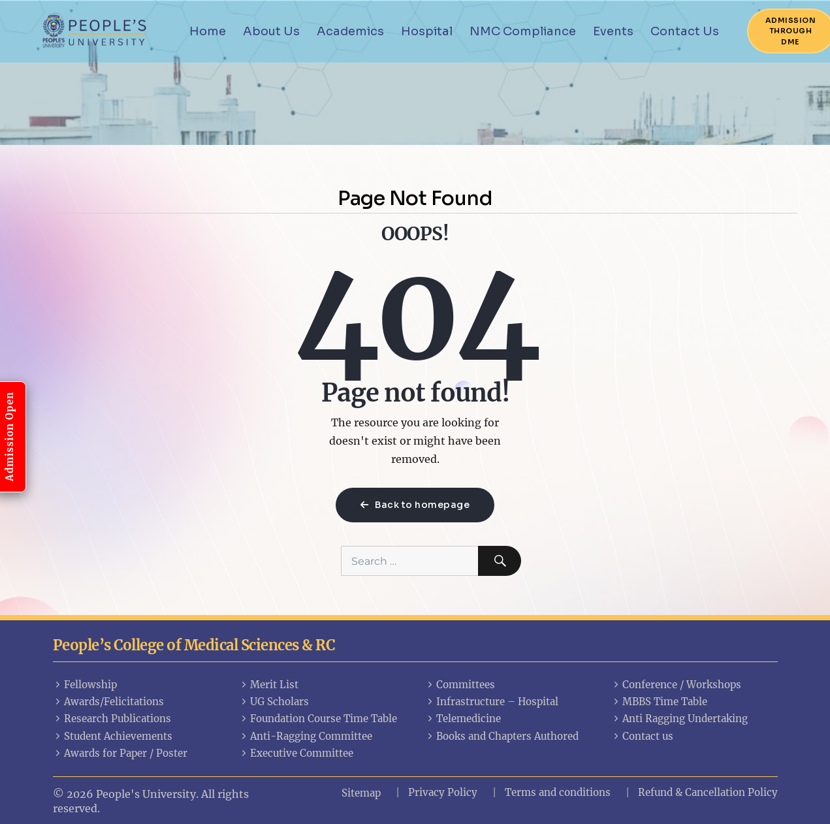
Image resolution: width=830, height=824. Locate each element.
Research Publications (112, 718)
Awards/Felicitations (109, 701)
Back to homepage (415, 505)
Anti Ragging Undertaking (679, 718)
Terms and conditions (558, 792)
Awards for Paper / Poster (120, 753)
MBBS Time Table (659, 701)
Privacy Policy (442, 792)
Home (207, 31)
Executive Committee (296, 753)
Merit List (269, 684)
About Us (271, 31)
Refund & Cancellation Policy (708, 792)
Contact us (642, 736)
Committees (460, 684)
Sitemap (361, 793)
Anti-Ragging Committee (306, 736)
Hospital (427, 31)
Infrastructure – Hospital (492, 701)
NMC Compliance (523, 31)
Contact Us (684, 31)
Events (613, 31)
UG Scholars (274, 701)
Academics (350, 31)
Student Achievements (113, 736)
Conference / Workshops (676, 684)
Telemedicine (463, 718)
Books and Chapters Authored (502, 736)
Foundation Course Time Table (318, 718)
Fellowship (85, 684)
